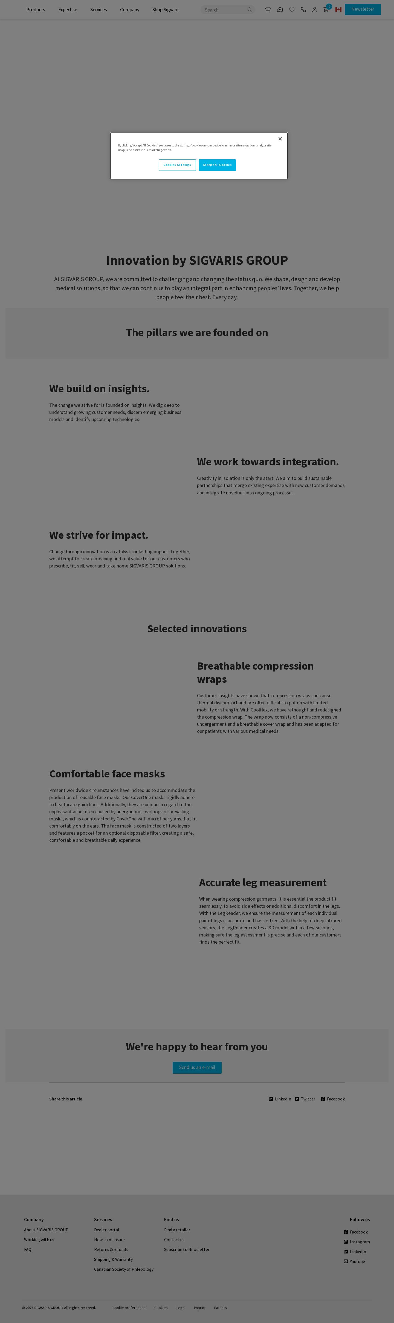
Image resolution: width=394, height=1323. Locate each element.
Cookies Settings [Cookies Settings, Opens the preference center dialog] (177, 165)
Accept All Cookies (217, 165)
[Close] (280, 139)
